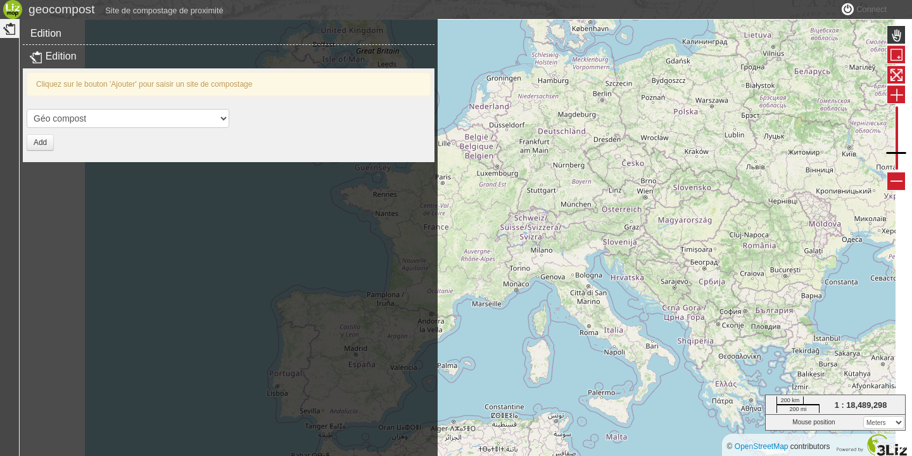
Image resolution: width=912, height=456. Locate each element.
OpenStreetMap (761, 446)
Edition (45, 61)
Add (40, 171)
